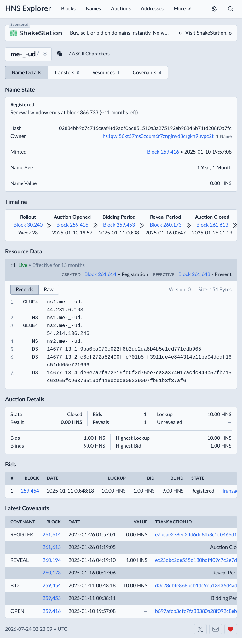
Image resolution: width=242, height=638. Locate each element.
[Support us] (230, 629)
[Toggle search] (230, 9)
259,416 (52, 611)
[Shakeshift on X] (200, 629)
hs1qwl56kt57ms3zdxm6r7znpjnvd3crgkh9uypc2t (158, 136)
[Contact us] (215, 629)
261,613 (52, 547)
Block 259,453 (119, 225)
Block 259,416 (163, 152)
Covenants (147, 73)
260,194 (52, 560)
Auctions (121, 8)
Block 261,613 (212, 225)
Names (93, 8)
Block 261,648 (194, 274)
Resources (106, 73)
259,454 (30, 491)
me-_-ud (69, 302)
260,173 (52, 572)
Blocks (68, 8)
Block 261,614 (100, 274)
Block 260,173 (166, 225)
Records (24, 289)
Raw (49, 289)
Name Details (26, 72)
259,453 (52, 598)
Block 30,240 (28, 225)
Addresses (152, 8)
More (180, 8)
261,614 (52, 534)
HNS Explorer (28, 9)
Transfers (66, 73)
